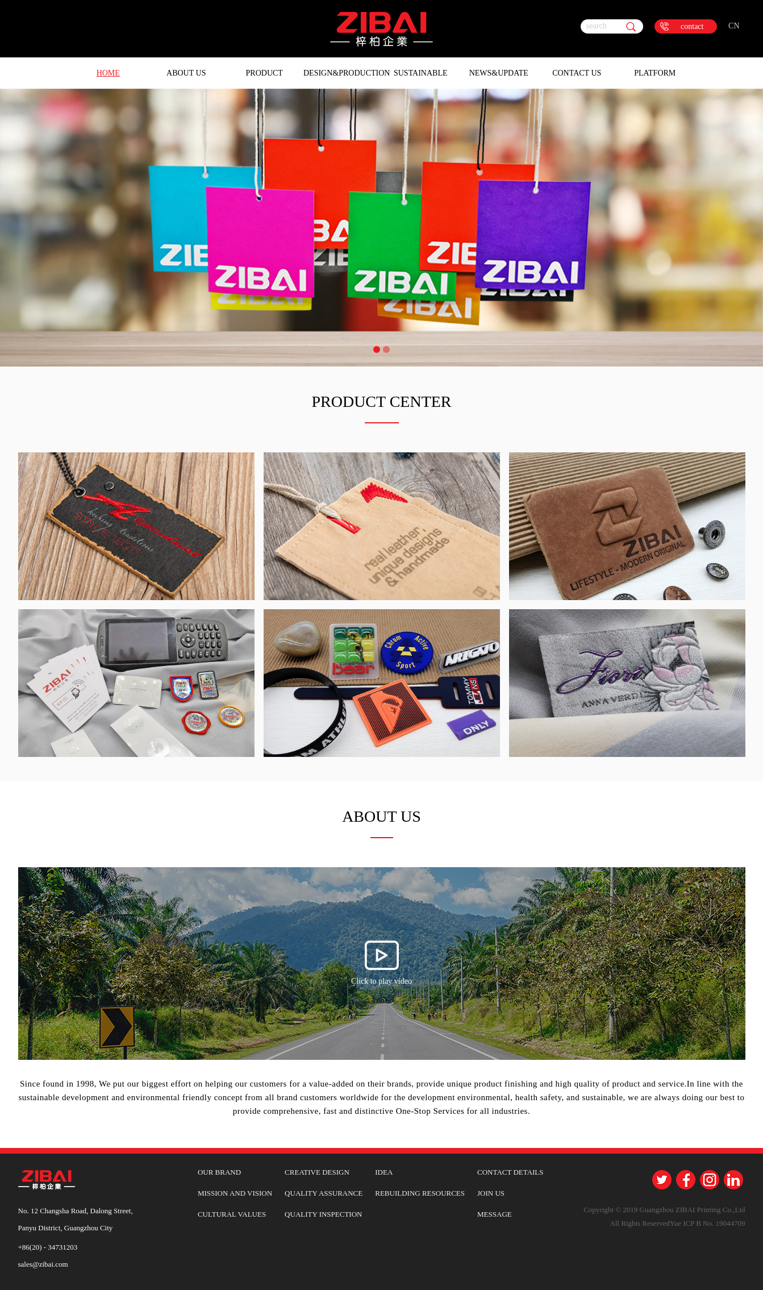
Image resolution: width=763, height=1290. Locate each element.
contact (692, 26)
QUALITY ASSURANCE (323, 1193)
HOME (108, 73)
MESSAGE (494, 1214)
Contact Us (576, 73)
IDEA (384, 1172)
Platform (655, 73)
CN (733, 26)
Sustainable (421, 73)
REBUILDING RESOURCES (420, 1193)
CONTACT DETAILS (510, 1172)
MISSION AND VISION (235, 1193)
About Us (186, 73)
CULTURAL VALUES (232, 1214)
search (596, 26)
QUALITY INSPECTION (323, 1214)
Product (264, 73)
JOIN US (491, 1193)
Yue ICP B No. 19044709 (707, 1223)
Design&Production (342, 73)
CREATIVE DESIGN (317, 1172)
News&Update (498, 73)
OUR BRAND (219, 1172)
